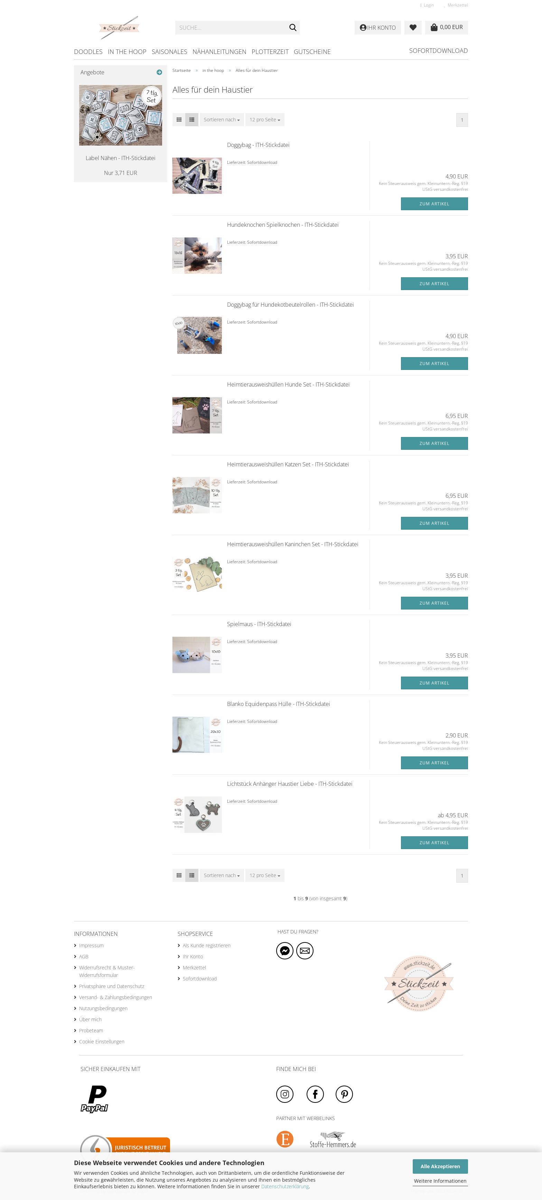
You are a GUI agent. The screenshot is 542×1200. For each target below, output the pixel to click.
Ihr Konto (193, 956)
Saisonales (169, 51)
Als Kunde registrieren (207, 945)
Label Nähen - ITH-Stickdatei (121, 158)
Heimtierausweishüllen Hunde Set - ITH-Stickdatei (288, 384)
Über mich (90, 1019)
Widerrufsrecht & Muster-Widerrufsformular (107, 971)
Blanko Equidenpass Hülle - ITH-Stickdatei (278, 704)
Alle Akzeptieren (440, 1166)
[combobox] (222, 119)
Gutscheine (312, 51)
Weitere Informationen (440, 1181)
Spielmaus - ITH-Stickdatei (259, 624)
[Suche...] (293, 28)
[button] (179, 119)
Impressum (91, 945)
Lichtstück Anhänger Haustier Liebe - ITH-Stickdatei (290, 784)
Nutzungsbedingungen (103, 1008)
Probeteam (91, 1030)
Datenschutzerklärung (285, 1186)
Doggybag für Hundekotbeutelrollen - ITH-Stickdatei (290, 304)
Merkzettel (456, 5)
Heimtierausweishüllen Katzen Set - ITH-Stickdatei (288, 464)
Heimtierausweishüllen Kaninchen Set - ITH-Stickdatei (292, 544)
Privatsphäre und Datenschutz (111, 986)
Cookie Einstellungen (101, 1041)
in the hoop (127, 51)
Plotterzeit (270, 51)
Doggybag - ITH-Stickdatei (258, 145)
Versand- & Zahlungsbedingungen (115, 997)
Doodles (88, 51)
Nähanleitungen (219, 51)
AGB (83, 956)
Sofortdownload (438, 50)
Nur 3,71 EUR (120, 173)
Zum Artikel (434, 204)
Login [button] (427, 5)
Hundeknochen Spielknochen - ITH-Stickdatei (283, 225)
